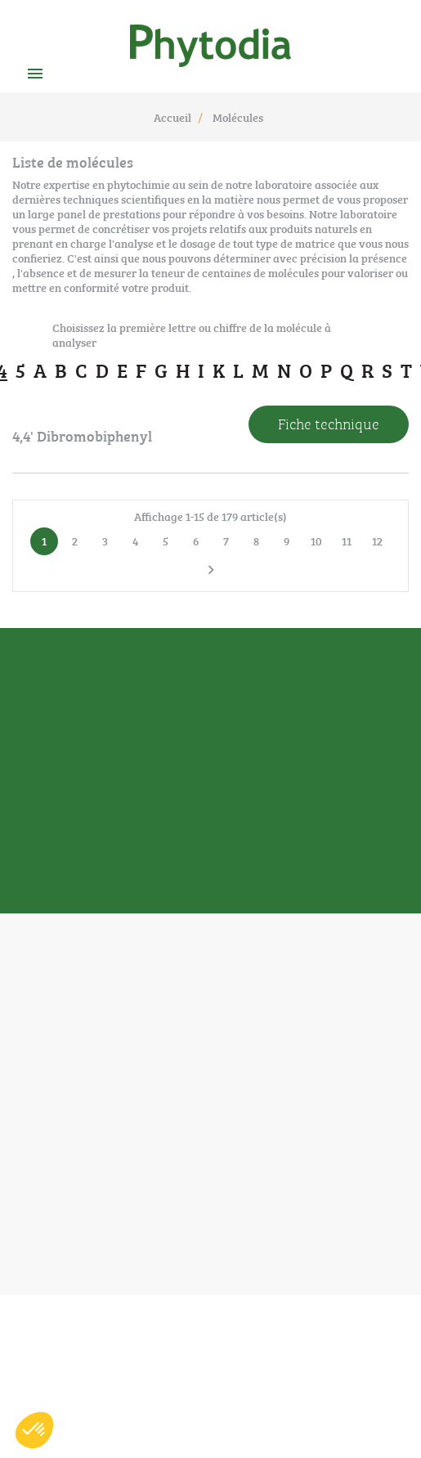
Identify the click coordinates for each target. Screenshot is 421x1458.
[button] (34, 1430)
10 (316, 540)
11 (347, 540)
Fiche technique (328, 423)
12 (377, 540)
